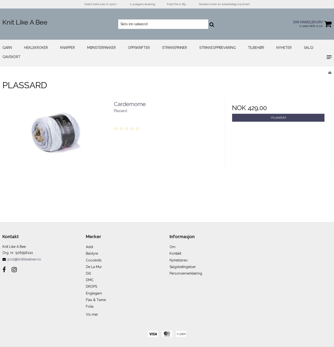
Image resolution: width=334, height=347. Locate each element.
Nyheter (284, 48)
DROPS (91, 286)
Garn (7, 48)
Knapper (67, 48)
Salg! (308, 48)
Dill (88, 273)
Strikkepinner (174, 48)
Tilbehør (256, 48)
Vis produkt (278, 117)
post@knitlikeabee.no (24, 259)
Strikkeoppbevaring (217, 48)
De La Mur (94, 267)
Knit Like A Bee (24, 22)
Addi (89, 247)
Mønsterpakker (101, 48)
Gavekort (11, 57)
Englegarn (94, 293)
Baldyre (92, 253)
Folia (89, 306)
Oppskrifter (139, 48)
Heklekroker (36, 48)
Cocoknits (94, 260)
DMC (90, 280)
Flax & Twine (96, 300)
